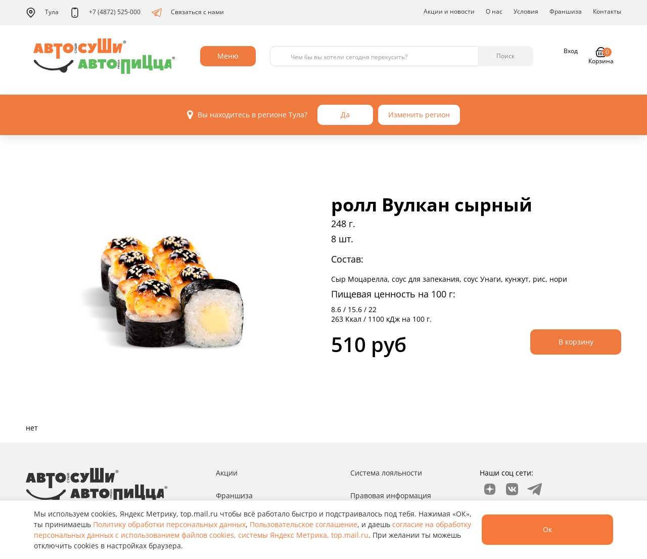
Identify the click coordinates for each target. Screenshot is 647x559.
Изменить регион (419, 114)
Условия (526, 11)
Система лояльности (386, 473)
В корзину (576, 342)
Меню (228, 56)
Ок (547, 529)
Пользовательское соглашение (303, 524)
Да (345, 114)
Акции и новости (449, 11)
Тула (42, 13)
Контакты (607, 11)
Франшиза (565, 11)
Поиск (505, 56)
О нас (494, 11)
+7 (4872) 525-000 (105, 13)
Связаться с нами (188, 13)
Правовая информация (390, 495)
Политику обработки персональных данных (169, 524)
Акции (227, 473)
